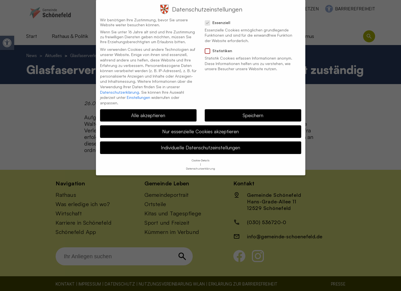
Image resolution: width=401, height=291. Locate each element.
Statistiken (221, 45)
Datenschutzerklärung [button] (200, 164)
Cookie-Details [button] (200, 156)
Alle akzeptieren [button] (148, 110)
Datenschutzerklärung (119, 87)
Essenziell (220, 17)
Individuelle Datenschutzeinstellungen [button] (200, 142)
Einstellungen (138, 92)
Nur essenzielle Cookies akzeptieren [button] (200, 126)
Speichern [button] (253, 110)
